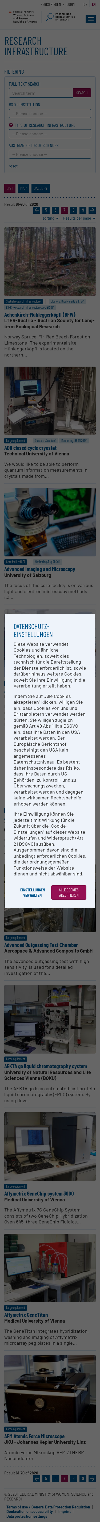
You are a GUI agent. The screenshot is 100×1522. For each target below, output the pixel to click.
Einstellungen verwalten (32, 892)
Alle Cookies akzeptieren (69, 892)
